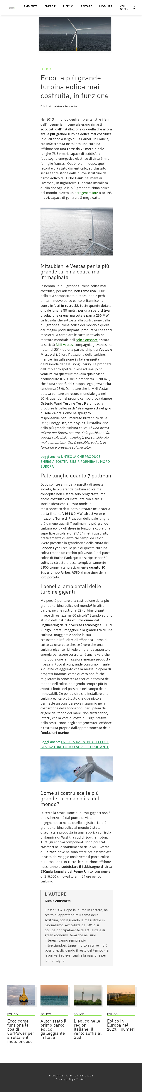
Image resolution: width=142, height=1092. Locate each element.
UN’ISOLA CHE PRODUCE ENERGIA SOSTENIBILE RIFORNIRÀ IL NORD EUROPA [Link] (75, 461)
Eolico (45, 69)
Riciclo (68, 6)
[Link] (76, 257)
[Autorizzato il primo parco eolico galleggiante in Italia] (54, 1007)
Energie (50, 6)
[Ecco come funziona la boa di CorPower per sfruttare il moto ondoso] (21, 1007)
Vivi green (124, 7)
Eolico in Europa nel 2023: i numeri (121, 1025)
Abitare (86, 6)
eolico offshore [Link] (87, 340)
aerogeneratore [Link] (86, 192)
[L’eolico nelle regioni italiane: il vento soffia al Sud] (88, 1007)
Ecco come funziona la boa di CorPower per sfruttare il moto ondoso (20, 1031)
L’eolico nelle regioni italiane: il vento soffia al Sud (88, 1029)
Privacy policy (65, 1079)
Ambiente (30, 6)
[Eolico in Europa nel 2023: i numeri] (121, 1007)
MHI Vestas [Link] (64, 344)
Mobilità (105, 6)
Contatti (81, 1079)
